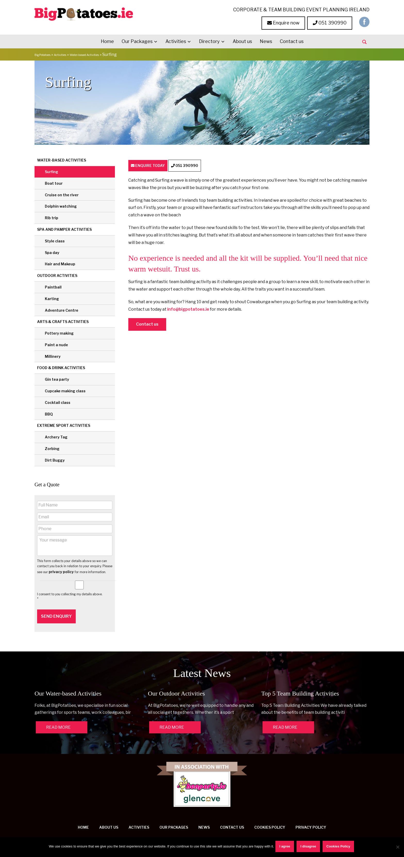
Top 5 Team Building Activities (300, 687)
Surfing (51, 171)
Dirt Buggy (55, 459)
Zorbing (52, 448)
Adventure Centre (61, 309)
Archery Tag (56, 436)
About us (242, 40)
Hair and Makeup (60, 263)
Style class (55, 240)
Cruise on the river (62, 194)
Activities (175, 40)
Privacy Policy (311, 821)
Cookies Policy (269, 821)
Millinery (53, 355)
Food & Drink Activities (61, 367)
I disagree (309, 847)
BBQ (49, 413)
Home (107, 40)
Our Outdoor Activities (176, 687)
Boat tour (54, 182)
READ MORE (58, 721)
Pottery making (59, 332)
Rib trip (51, 217)
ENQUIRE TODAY (155, 165)
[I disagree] (397, 847)
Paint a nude (56, 344)
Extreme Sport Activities (63, 425)
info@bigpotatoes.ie (188, 309)
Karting (52, 298)
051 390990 (330, 22)
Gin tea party (57, 378)
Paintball (53, 286)
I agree (285, 847)
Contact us (292, 40)
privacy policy (61, 571)
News (266, 40)
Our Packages (137, 40)
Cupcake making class (65, 390)
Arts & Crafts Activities (63, 321)
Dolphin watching (61, 205)
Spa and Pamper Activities (64, 228)
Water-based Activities (107, 53)
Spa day (52, 252)
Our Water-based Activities (68, 687)
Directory (209, 40)
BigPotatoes (47, 53)
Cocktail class (57, 402)
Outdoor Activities (57, 275)
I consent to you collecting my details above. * (70, 595)
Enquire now (283, 22)
